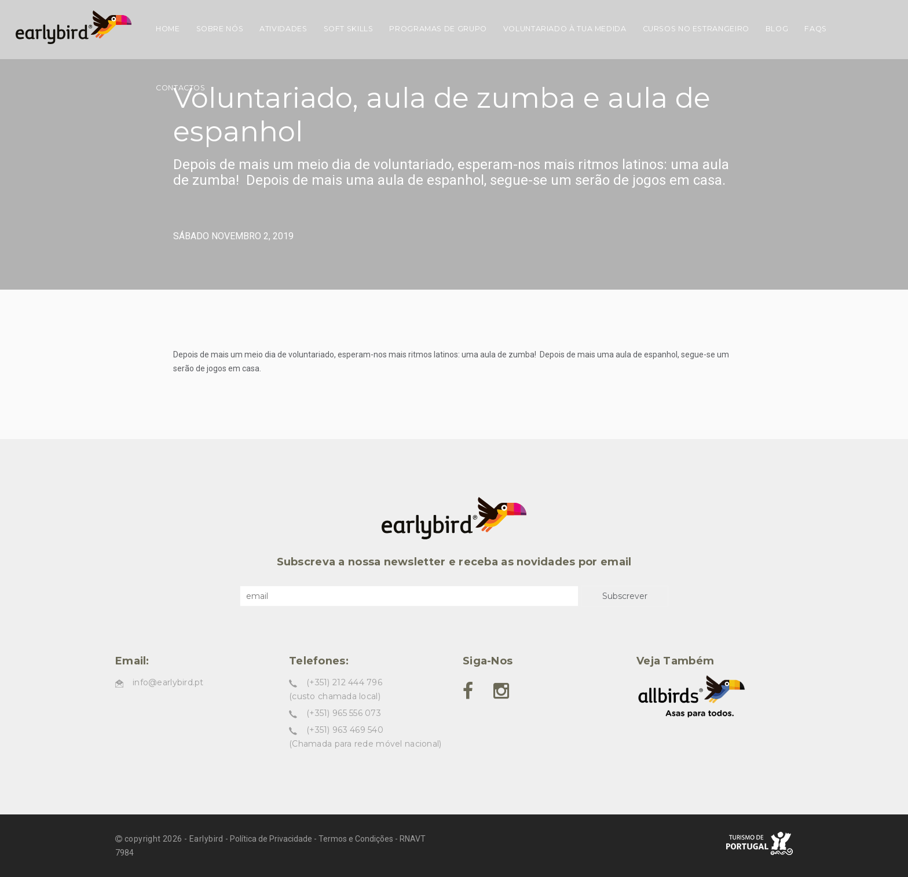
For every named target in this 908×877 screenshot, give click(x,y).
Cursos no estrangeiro (696, 28)
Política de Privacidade (271, 838)
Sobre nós (220, 28)
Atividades (283, 28)
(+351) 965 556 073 (343, 713)
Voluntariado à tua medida (565, 28)
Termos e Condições (355, 838)
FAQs (815, 28)
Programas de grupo (437, 28)
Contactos (181, 87)
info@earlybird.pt (168, 682)
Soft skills (349, 28)
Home (168, 28)
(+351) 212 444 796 (344, 682)
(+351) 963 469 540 (344, 730)
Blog (777, 28)
